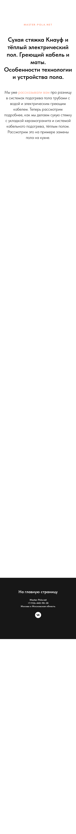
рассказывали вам (33, 92)
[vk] (38, 617)
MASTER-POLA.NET (38, 24)
